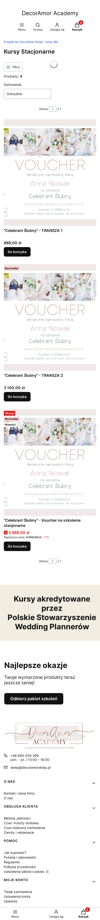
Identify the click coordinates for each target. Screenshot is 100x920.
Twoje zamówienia (18, 892)
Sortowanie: (13, 85)
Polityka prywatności (20, 867)
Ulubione (10, 901)
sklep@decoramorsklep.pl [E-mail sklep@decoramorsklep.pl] (30, 767)
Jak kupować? (15, 853)
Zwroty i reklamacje (19, 832)
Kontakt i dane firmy (19, 793)
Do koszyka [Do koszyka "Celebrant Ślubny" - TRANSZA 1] (17, 252)
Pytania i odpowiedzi (20, 857)
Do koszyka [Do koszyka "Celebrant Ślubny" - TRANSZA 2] (17, 397)
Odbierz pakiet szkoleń (33, 698)
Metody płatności (17, 818)
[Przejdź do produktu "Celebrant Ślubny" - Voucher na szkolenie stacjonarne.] (50, 462)
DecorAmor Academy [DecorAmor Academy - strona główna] (50, 13)
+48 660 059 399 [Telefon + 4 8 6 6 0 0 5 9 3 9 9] (24, 756)
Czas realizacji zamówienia (24, 828)
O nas (8, 798)
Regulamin (12, 862)
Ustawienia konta (17, 896)
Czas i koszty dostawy (21, 823)
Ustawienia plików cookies (24, 871)
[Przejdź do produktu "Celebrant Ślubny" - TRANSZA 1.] (50, 172)
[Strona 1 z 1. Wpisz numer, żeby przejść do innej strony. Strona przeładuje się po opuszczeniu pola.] (52, 109)
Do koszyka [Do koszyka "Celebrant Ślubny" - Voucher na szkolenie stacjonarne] (17, 546)
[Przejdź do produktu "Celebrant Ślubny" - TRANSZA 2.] (50, 317)
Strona (43, 109)
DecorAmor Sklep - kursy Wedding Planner (32, 42)
